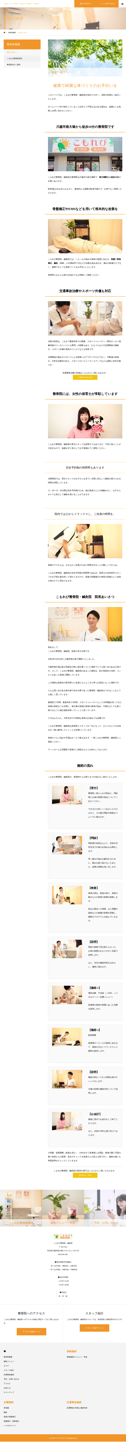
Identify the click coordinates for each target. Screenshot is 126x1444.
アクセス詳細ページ (31, 1334)
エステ (6, 1368)
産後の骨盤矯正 (10, 1419)
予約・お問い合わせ (11, 1381)
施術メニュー (9, 1364)
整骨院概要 (8, 1359)
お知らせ (7, 1390)
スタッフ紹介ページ (94, 1330)
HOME (5, 1353)
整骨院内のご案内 (85, 1177)
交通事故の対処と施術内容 (77, 1410)
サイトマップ (9, 1395)
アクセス (7, 1386)
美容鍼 (6, 1410)
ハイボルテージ (10, 1428)
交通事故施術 (9, 1377)
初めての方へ (12, 52)
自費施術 (9, 1404)
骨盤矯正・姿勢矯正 (11, 1423)
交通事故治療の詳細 (85, 378)
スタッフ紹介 (9, 1373)
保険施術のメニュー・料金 (77, 1359)
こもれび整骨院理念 (14, 58)
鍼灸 (5, 1415)
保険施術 (72, 1353)
